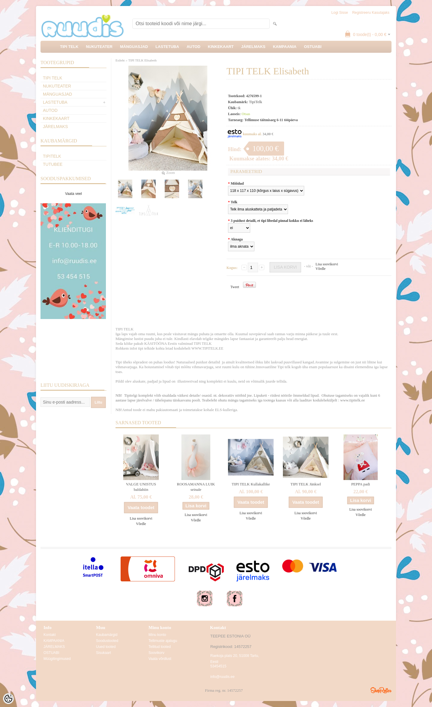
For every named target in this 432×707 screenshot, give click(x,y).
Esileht (120, 60)
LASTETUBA (167, 46)
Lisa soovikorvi (327, 264)
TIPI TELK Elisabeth (142, 60)
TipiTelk (52, 156)
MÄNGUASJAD (134, 46)
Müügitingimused (57, 659)
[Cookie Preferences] (8, 698)
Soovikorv (156, 653)
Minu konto (157, 635)
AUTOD (193, 46)
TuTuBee (52, 164)
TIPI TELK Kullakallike (251, 484)
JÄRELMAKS (253, 46)
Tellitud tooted (159, 647)
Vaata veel (73, 194)
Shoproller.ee (381, 690)
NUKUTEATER (99, 46)
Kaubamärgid (106, 635)
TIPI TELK (69, 46)
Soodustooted (107, 641)
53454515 (218, 666)
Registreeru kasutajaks (370, 12)
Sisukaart (103, 653)
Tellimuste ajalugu (162, 641)
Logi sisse (340, 12)
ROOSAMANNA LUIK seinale (196, 487)
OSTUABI (313, 46)
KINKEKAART (221, 46)
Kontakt (50, 635)
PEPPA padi (360, 484)
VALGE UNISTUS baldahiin (141, 487)
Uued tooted (106, 647)
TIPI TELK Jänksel (305, 484)
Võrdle (321, 269)
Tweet (234, 287)
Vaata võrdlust (159, 659)
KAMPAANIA (284, 46)
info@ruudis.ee (222, 677)
